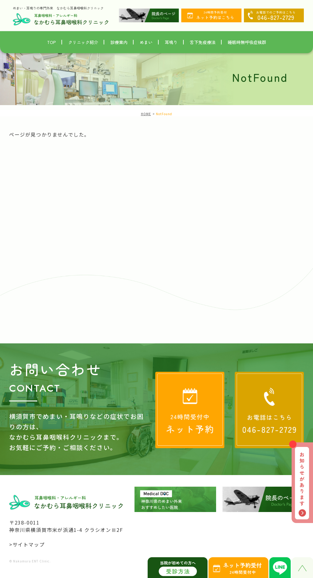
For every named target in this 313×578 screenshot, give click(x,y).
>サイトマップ (27, 544)
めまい (146, 42)
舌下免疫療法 (202, 42)
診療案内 (118, 42)
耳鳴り (171, 42)
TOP (51, 42)
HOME (146, 114)
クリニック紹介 (83, 42)
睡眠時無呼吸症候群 (247, 42)
